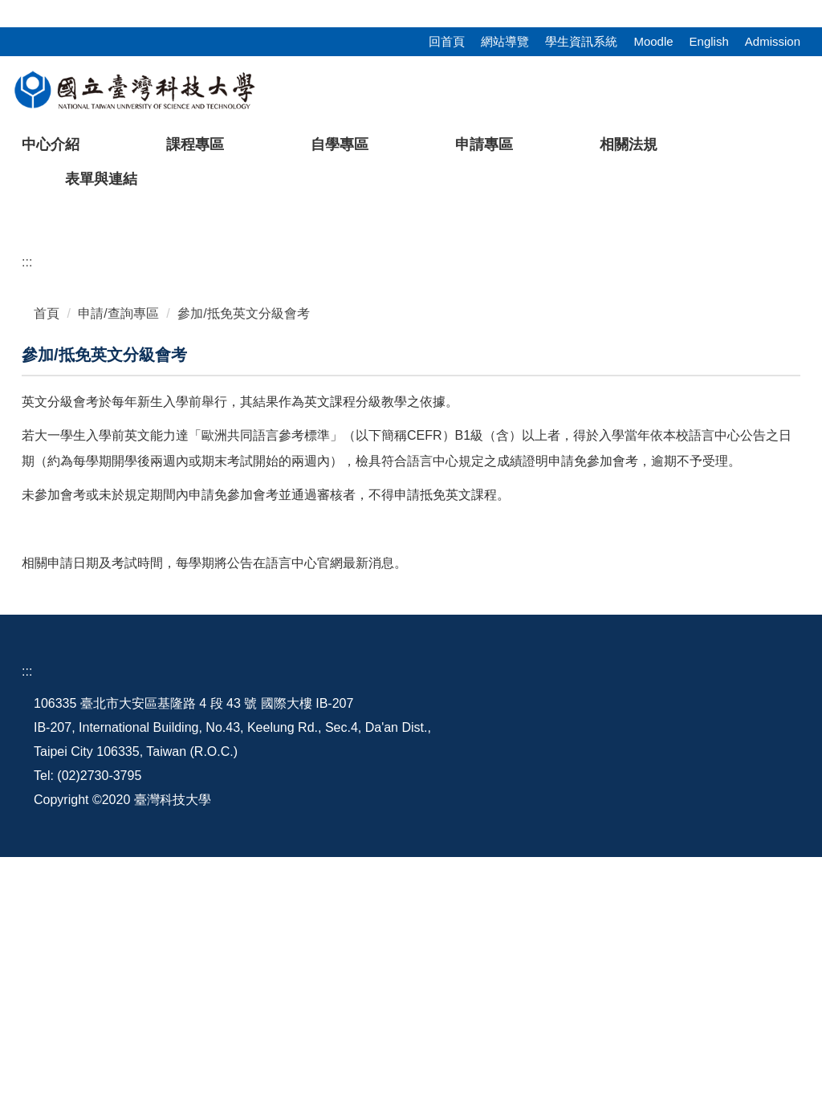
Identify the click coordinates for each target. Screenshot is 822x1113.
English (709, 41)
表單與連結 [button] (101, 179)
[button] (37, 333)
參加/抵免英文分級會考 (243, 569)
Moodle (653, 41)
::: (5, 9)
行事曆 (615, 959)
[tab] (563, 450)
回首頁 (447, 41)
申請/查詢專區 (118, 569)
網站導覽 (505, 41)
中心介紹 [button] (50, 144)
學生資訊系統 (581, 41)
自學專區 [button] (339, 144)
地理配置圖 (525, 959)
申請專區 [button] (484, 144)
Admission (772, 41)
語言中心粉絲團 (736, 971)
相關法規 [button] (628, 144)
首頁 (46, 569)
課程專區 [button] (195, 144)
